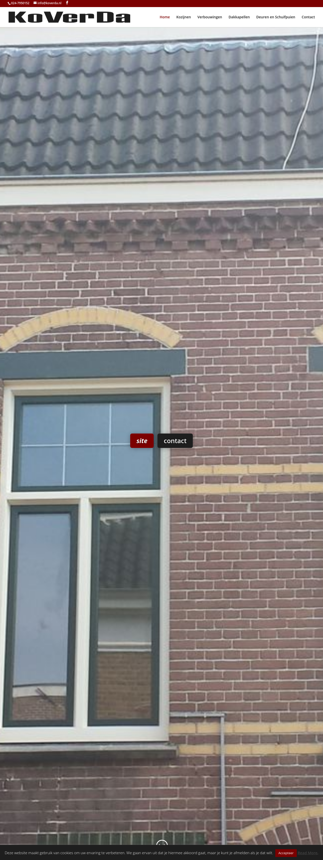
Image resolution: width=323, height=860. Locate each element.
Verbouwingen (209, 18)
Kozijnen (183, 18)
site (142, 468)
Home (165, 18)
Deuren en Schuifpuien (275, 18)
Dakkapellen (239, 18)
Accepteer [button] (285, 853)
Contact (308, 18)
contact (175, 468)
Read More (307, 852)
